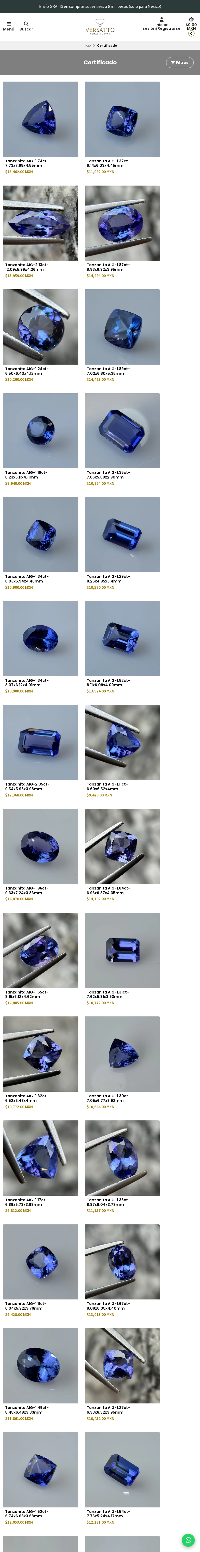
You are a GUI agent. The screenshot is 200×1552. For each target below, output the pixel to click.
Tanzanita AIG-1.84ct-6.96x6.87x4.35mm (28, 601)
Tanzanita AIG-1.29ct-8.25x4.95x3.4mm (28, 420)
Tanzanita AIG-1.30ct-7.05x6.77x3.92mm (95, 691)
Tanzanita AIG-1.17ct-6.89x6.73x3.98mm (161, 691)
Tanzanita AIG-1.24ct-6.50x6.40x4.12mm (95, 239)
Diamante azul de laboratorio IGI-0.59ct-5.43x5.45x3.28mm (30, 1240)
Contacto (86, 1513)
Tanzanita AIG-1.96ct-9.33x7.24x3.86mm (162, 510)
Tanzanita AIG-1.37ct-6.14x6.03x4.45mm (95, 149)
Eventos (85, 1490)
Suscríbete (173, 1491)
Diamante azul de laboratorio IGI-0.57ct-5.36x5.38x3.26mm (163, 1240)
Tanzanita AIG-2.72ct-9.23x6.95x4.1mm (162, 961)
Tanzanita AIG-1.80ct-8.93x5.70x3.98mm (28, 1142)
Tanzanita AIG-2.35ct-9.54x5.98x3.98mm (29, 510)
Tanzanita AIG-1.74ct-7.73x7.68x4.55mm (28, 149)
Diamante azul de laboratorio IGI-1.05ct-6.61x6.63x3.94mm (29, 1336)
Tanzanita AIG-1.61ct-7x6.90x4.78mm (95, 1142)
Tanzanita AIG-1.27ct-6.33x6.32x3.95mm (95, 871)
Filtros (179, 62)
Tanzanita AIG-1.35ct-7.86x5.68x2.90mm (95, 330)
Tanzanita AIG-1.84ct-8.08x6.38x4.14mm (95, 1052)
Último (139, 1368)
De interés (87, 1496)
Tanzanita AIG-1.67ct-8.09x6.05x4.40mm (162, 781)
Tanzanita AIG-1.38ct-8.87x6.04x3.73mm (28, 781)
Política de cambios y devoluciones (33, 1484)
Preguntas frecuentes (96, 1484)
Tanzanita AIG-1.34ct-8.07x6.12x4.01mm (95, 420)
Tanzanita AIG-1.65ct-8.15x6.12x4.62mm (95, 601)
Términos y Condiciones (24, 1478)
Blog (82, 1502)
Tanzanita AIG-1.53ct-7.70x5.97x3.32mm (28, 1052)
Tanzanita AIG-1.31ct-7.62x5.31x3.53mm (161, 601)
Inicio (87, 45)
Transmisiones (90, 1507)
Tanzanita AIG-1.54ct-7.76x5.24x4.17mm (28, 961)
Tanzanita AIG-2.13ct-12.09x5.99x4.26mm (162, 149)
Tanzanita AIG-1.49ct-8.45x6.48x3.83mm (28, 871)
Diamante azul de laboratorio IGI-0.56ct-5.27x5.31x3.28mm (96, 1240)
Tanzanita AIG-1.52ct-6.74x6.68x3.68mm (162, 871)
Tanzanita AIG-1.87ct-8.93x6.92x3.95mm (28, 239)
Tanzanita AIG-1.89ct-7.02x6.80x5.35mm (162, 239)
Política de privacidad (23, 1472)
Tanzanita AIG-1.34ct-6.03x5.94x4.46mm (162, 330)
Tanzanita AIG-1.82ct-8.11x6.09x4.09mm (162, 420)
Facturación (88, 1472)
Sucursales (87, 1478)
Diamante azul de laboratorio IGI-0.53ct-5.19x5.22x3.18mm (163, 1145)
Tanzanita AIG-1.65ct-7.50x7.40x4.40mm (95, 961)
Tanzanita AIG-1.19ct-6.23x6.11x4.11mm (28, 330)
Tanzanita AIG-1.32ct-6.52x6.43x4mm (28, 691)
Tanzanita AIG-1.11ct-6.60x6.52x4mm (94, 510)
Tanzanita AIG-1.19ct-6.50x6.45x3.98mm (161, 1052)
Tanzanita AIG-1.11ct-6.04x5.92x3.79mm (94, 781)
